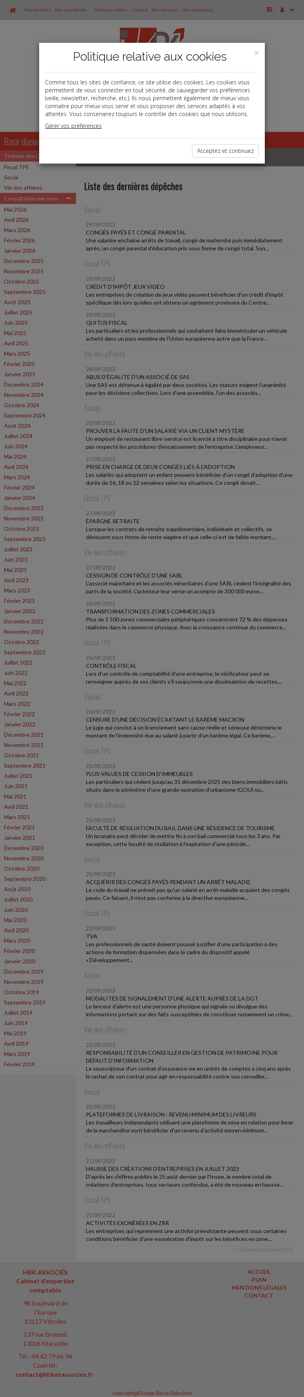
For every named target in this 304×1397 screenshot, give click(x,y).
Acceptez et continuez (225, 150)
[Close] (256, 53)
